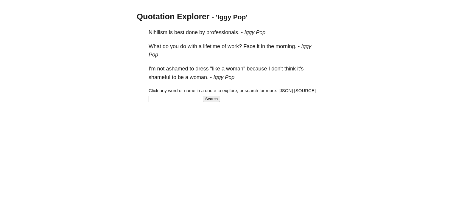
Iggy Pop (254, 32)
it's (300, 69)
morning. (285, 46)
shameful (159, 77)
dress (202, 69)
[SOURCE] (305, 90)
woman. (199, 77)
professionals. (222, 32)
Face (249, 46)
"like (215, 69)
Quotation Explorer (173, 16)
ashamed (177, 69)
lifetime (211, 46)
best (179, 32)
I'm (152, 69)
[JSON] (285, 90)
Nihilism (158, 32)
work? (235, 46)
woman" (235, 69)
